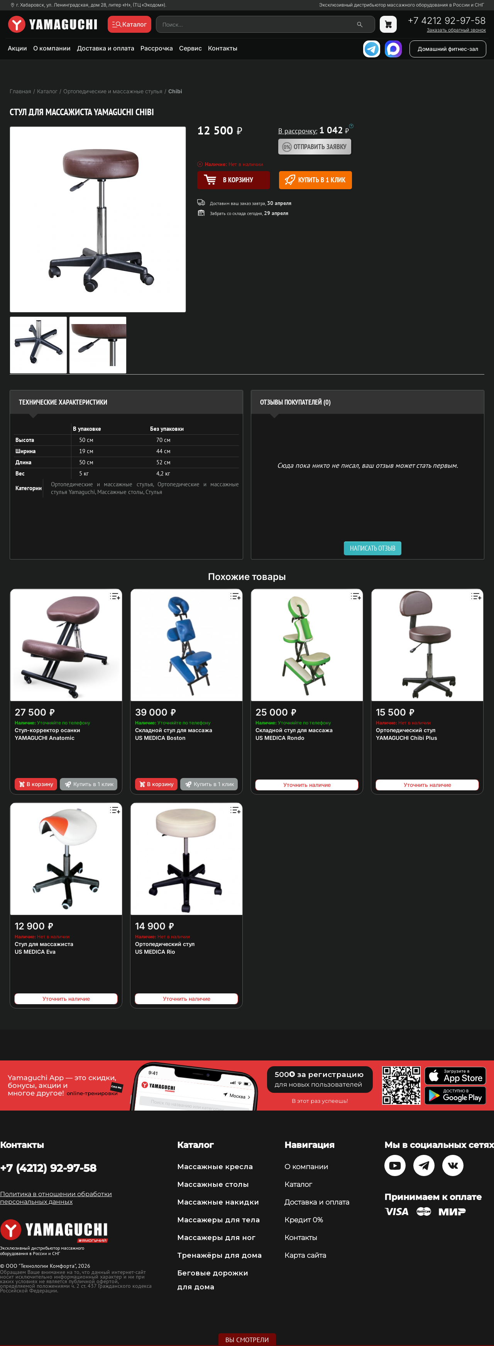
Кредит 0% (303, 1220)
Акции (17, 48)
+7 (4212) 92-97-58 (48, 1168)
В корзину (35, 784)
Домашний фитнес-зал (448, 48)
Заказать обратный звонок (456, 30)
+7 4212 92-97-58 (447, 21)
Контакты (222, 48)
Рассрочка (156, 48)
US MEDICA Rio (155, 951)
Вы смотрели (247, 1340)
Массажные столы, (121, 492)
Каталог (298, 1184)
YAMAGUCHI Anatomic (44, 737)
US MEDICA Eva (35, 951)
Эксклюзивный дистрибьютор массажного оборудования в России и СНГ (401, 5)
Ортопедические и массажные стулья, (104, 484)
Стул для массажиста (44, 944)
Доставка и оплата (105, 48)
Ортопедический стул (405, 730)
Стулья (153, 492)
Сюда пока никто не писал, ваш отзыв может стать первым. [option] (367, 465)
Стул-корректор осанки (47, 730)
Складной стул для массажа (173, 730)
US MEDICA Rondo (280, 737)
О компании (52, 48)
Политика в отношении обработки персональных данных (56, 1197)
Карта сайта (305, 1255)
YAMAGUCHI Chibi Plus (406, 737)
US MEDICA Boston (160, 737)
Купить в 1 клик (315, 180)
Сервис (190, 48)
